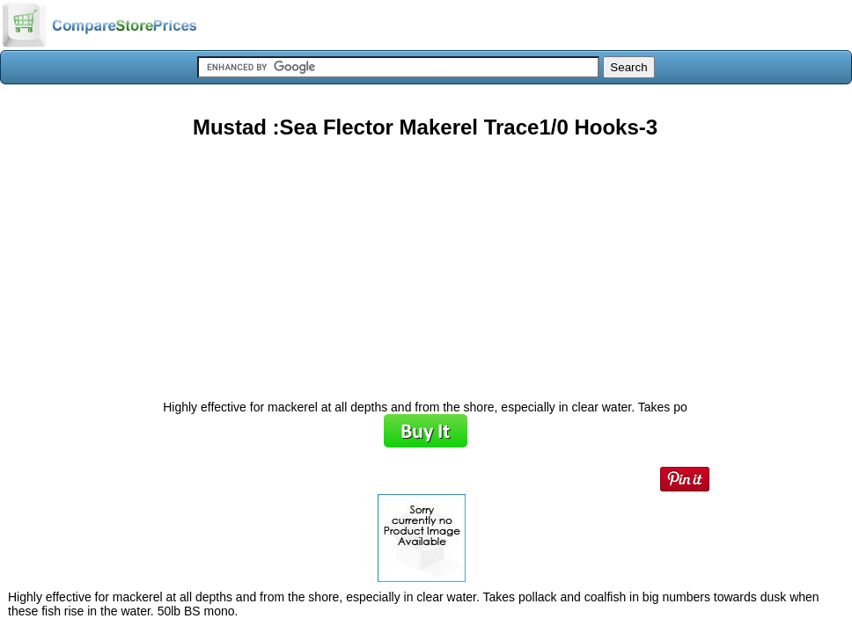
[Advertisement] (425, 263)
